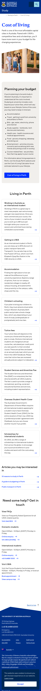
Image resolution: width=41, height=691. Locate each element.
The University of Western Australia (16, 616)
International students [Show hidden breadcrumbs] (3, 15)
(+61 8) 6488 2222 (7, 632)
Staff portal (30, 640)
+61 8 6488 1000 (8, 558)
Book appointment (9, 576)
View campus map (9, 579)
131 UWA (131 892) (9, 540)
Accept (20, 684)
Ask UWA (5, 643)
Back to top (31, 605)
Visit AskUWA (7, 521)
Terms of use (30, 643)
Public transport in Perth (11, 487)
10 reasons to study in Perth (12, 476)
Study (5, 10)
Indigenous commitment (10, 667)
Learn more (8, 678)
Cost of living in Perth (16, 175)
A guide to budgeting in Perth (13, 482)
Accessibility (6, 640)
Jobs (17, 640)
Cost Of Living (24, 15)
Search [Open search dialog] (36, 4)
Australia (9, 649)
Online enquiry (7, 536)
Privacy (18, 643)
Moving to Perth (13, 15)
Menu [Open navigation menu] (31, 4)
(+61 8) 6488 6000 (10, 626)
